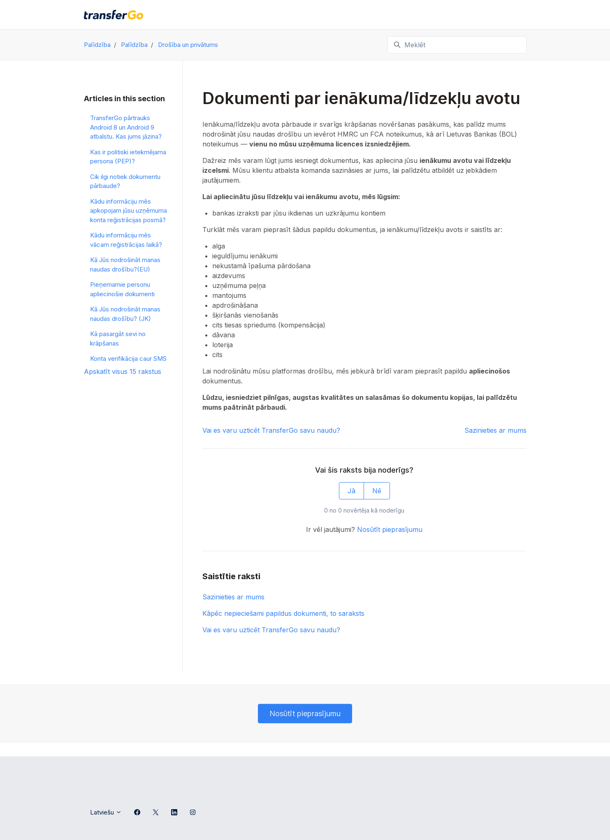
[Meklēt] (456, 44)
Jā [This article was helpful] (351, 491)
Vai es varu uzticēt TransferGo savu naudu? (271, 430)
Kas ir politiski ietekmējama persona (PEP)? (128, 156)
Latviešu (106, 812)
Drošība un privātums (188, 45)
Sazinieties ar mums (495, 430)
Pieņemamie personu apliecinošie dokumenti (122, 289)
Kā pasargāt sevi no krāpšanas (118, 338)
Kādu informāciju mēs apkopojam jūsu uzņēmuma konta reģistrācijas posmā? (128, 210)
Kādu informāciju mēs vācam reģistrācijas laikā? (126, 239)
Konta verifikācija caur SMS (128, 358)
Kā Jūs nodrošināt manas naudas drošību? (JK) (125, 314)
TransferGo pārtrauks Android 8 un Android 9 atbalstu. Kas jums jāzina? (126, 127)
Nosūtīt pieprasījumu (389, 529)
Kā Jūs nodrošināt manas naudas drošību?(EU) (125, 264)
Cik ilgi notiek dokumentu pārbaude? (125, 181)
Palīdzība (97, 45)
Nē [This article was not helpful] (376, 491)
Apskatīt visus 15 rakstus (122, 371)
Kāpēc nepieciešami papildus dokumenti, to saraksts (283, 613)
